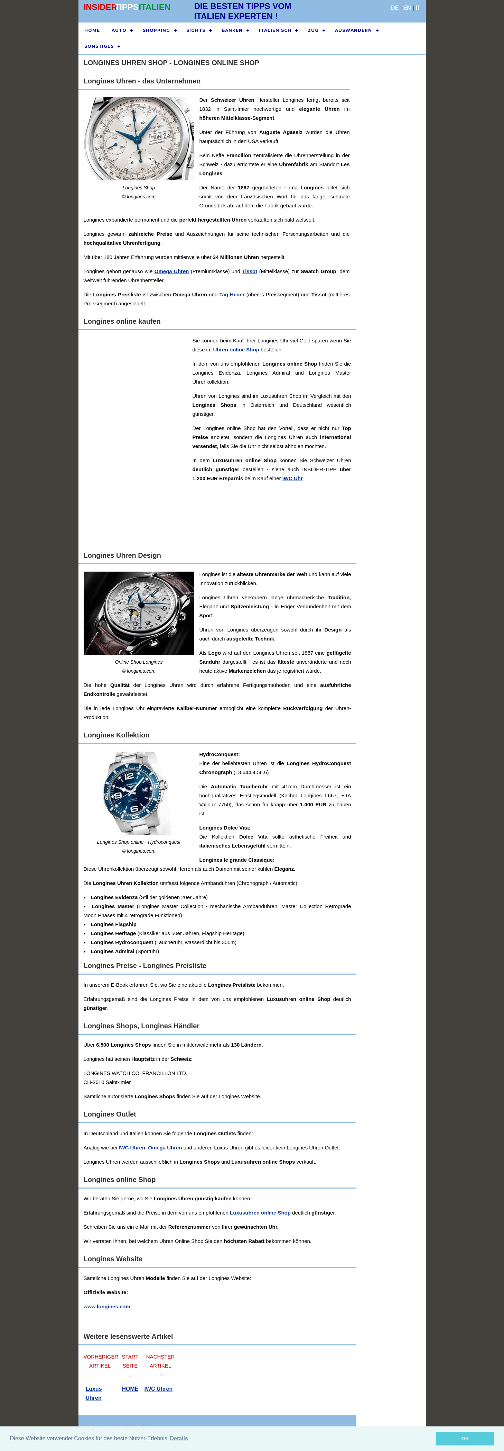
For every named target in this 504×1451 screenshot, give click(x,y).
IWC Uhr (292, 478)
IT (418, 8)
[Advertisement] (388, 197)
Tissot (249, 271)
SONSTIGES (99, 46)
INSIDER (100, 7)
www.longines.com (107, 1306)
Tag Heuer (231, 294)
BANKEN (232, 30)
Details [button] (179, 1438)
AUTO (119, 30)
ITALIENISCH (275, 30)
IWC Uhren (132, 1147)
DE (395, 8)
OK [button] (465, 1438)
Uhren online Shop (236, 349)
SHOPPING (156, 30)
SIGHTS (195, 30)
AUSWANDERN (353, 30)
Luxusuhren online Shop (261, 1213)
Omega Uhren (172, 271)
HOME (92, 30)
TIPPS (127, 7)
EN (407, 8)
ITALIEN (155, 7)
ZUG (313, 30)
